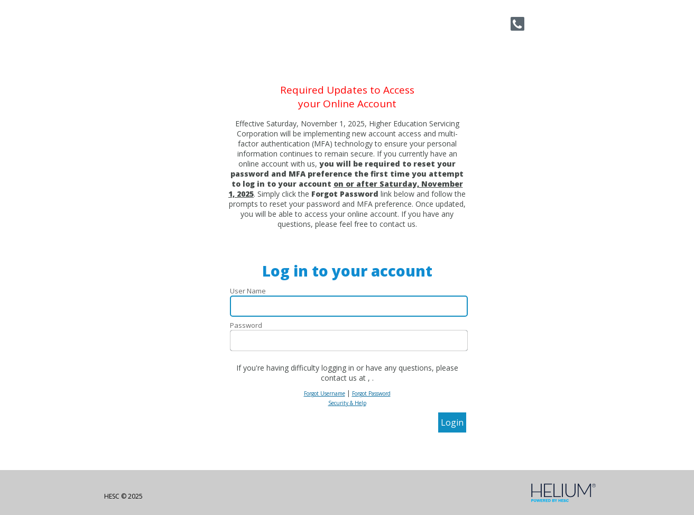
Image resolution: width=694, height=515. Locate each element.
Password (246, 325)
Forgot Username (324, 393)
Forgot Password (371, 393)
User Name (248, 291)
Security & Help (347, 403)
